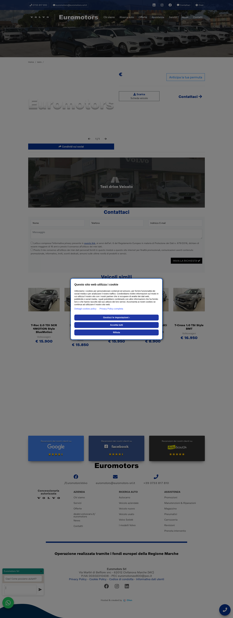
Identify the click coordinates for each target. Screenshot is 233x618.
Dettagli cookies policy (85, 308)
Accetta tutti (116, 325)
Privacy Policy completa (111, 308)
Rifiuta (116, 332)
